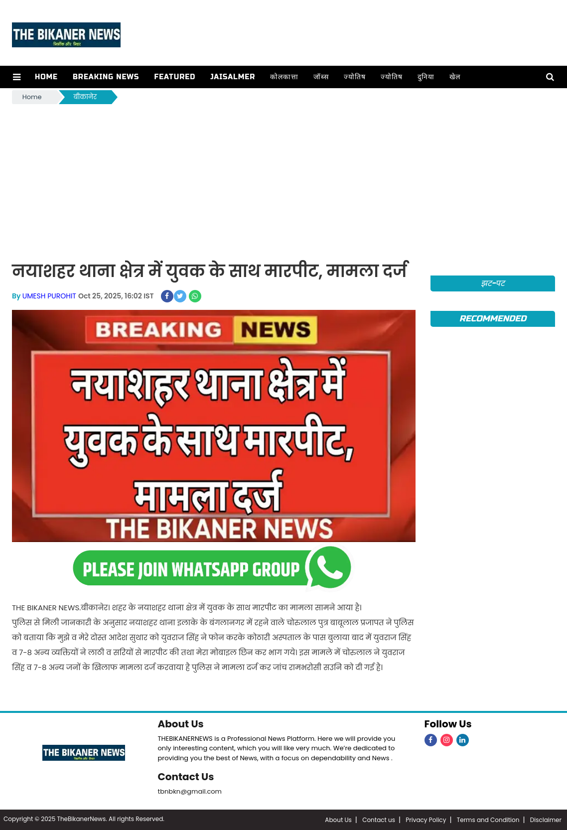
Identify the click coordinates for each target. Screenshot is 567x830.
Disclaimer (546, 820)
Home (46, 77)
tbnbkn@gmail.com (190, 791)
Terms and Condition (488, 820)
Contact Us (186, 777)
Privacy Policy (426, 820)
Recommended (492, 318)
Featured (174, 77)
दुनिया (426, 77)
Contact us (378, 820)
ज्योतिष (355, 77)
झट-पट (493, 283)
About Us (181, 724)
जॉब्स (321, 77)
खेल (454, 77)
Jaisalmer (232, 77)
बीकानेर (85, 97)
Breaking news (106, 77)
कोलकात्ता (284, 77)
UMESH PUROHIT (49, 296)
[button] (16, 77)
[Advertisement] (283, 181)
